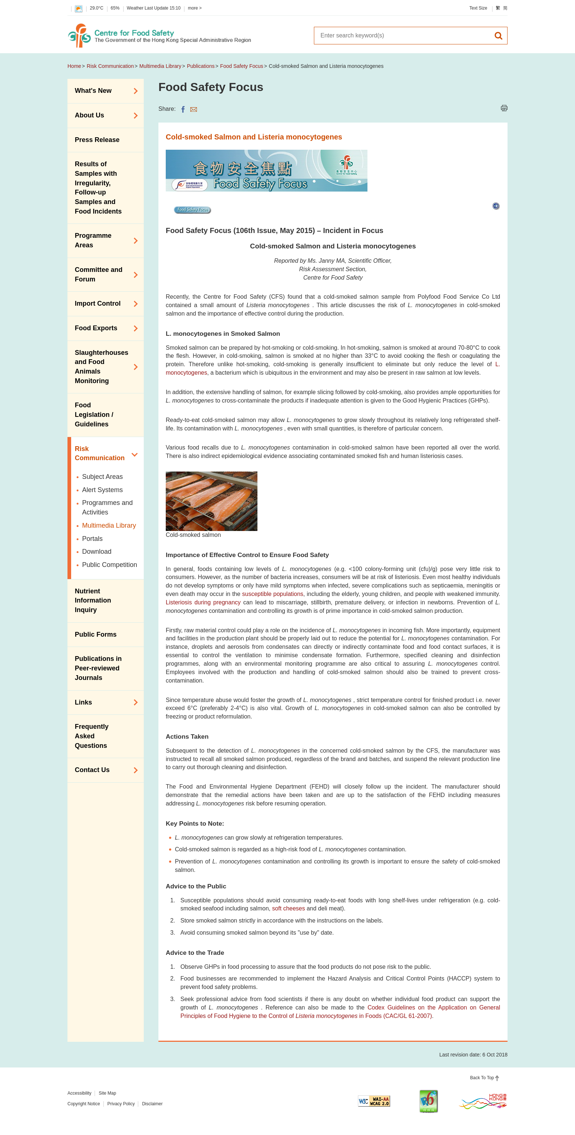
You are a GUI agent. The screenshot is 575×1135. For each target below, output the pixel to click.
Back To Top (482, 1077)
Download (96, 551)
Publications (201, 66)
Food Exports (103, 328)
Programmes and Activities (107, 507)
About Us (103, 115)
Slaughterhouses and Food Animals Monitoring (103, 367)
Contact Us (103, 770)
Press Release (97, 139)
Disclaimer (152, 1103)
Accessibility (79, 1093)
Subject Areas (102, 476)
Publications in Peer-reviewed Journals (98, 668)
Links (103, 702)
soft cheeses (288, 908)
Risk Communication (110, 66)
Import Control (103, 303)
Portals (92, 538)
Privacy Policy (121, 1103)
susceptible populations (272, 594)
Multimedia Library (160, 66)
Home (74, 66)
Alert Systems (102, 490)
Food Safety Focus (241, 66)
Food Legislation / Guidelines (94, 414)
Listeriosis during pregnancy (203, 602)
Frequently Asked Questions (92, 736)
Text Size (478, 8)
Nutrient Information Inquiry (93, 600)
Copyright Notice (83, 1103)
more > (195, 8)
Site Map (107, 1093)
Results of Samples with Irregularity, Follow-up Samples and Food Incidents (98, 187)
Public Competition (109, 564)
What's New (103, 91)
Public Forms (96, 634)
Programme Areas (103, 240)
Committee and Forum (103, 274)
